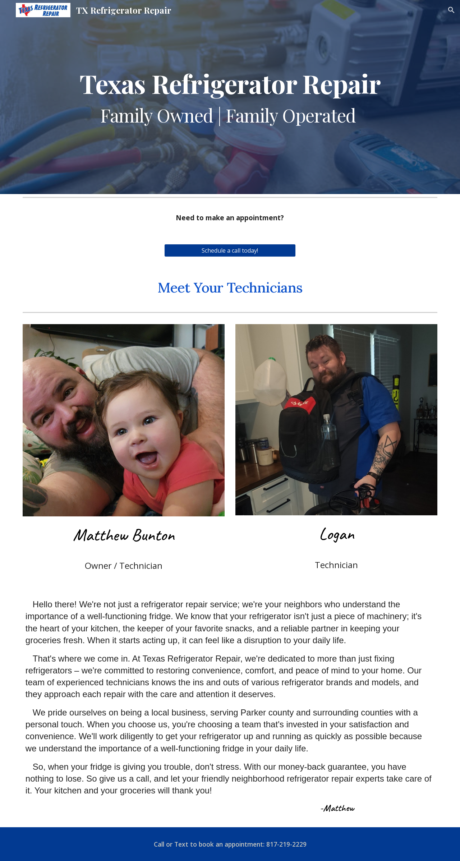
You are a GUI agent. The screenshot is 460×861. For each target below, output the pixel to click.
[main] (230, 97)
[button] (451, 10)
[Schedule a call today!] (230, 250)
